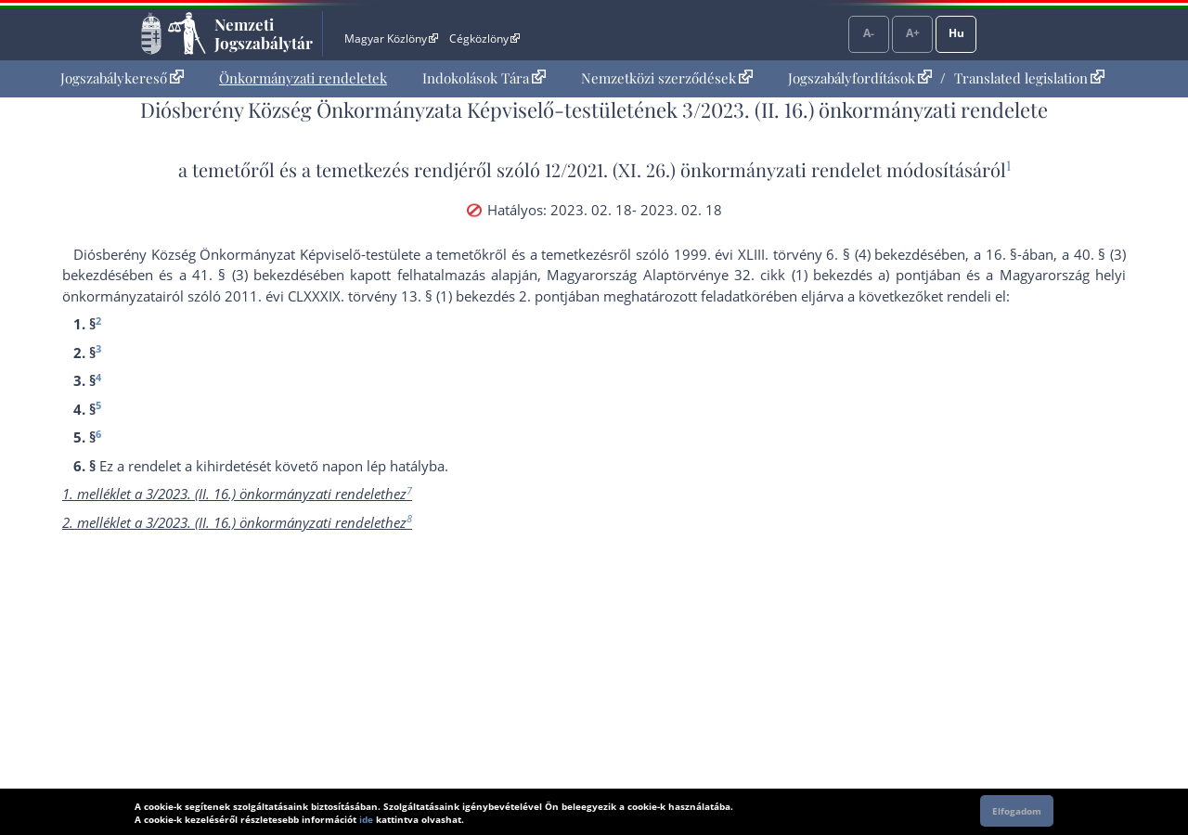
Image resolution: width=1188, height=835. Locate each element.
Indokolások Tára (484, 78)
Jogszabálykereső (122, 78)
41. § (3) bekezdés (252, 274)
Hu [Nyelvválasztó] (956, 33)
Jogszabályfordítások (860, 78)
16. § (1002, 254)
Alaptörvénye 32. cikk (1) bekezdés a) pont (784, 274)
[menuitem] (122, 78)
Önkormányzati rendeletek (303, 78)
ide (366, 819)
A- (868, 33)
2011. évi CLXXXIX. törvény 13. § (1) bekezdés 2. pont (394, 296)
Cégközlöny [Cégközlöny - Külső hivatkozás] (484, 38)
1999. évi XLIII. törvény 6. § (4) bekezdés (804, 254)
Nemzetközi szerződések (667, 78)
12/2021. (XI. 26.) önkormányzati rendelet (713, 169)
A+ (913, 33)
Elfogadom (1016, 810)
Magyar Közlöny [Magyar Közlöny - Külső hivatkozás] (391, 38)
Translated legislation (1029, 78)
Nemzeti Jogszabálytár (263, 33)
